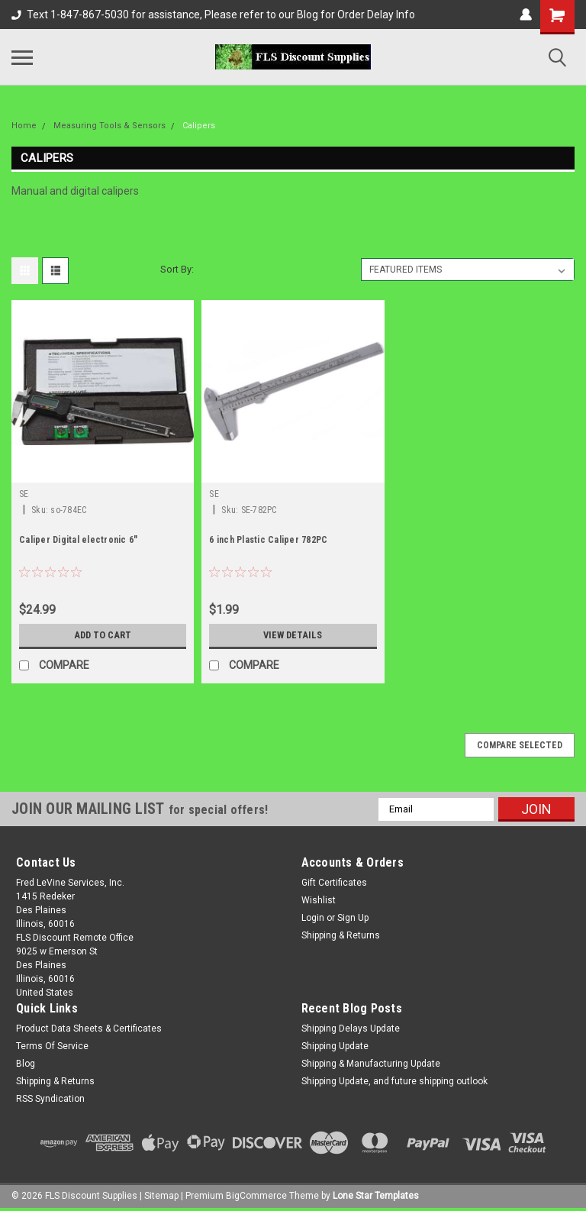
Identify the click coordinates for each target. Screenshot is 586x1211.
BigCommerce (256, 1195)
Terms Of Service (52, 1046)
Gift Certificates (334, 882)
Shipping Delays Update (350, 1028)
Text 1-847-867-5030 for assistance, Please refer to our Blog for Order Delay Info (213, 14)
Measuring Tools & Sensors (109, 126)
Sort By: (177, 269)
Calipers (198, 126)
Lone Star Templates (376, 1195)
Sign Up (353, 917)
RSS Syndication (50, 1098)
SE (24, 494)
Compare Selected (519, 745)
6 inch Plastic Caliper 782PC (268, 539)
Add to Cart (102, 635)
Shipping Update (335, 1046)
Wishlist (318, 900)
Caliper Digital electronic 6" (78, 539)
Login (312, 917)
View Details (293, 635)
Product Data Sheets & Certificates (89, 1028)
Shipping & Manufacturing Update (370, 1063)
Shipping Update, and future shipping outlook (394, 1081)
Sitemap (161, 1195)
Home (24, 126)
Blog (25, 1063)
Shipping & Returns (340, 935)
